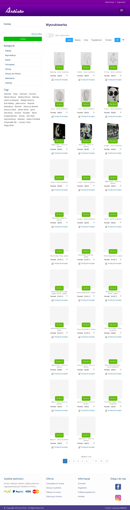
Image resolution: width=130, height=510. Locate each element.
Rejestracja (109, 2)
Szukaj (22, 39)
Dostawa (82, 483)
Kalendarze (10, 78)
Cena (86, 39)
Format (108, 39)
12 (101, 460)
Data (69, 39)
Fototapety (10, 64)
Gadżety (8, 83)
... (91, 460)
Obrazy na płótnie (13, 73)
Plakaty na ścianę (53, 491)
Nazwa (77, 39)
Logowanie (121, 2)
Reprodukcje (10, 55)
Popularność (96, 39)
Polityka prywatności (86, 491)
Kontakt (81, 496)
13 (107, 460)
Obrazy (8, 69)
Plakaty (8, 50)
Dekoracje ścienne (54, 496)
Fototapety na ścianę (55, 483)
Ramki (7, 60)
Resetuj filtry (36, 34)
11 (96, 460)
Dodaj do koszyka (59, 79)
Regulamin (82, 487)
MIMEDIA (123, 507)
